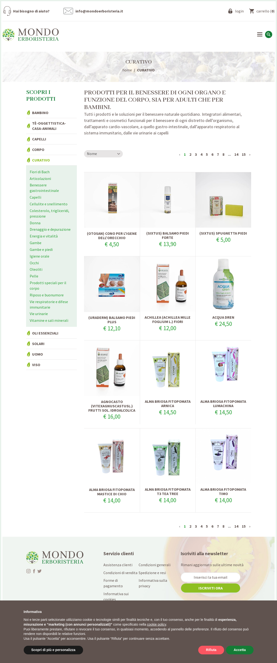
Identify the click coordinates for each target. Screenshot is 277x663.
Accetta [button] (240, 650)
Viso (36, 364)
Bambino (40, 112)
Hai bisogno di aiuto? (31, 11)
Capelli (39, 139)
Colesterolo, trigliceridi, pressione (49, 213)
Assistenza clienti (117, 564)
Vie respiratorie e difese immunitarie (49, 304)
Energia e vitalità (44, 236)
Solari (38, 343)
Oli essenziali (45, 333)
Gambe (35, 242)
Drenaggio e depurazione (50, 229)
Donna (35, 222)
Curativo (41, 160)
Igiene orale (39, 256)
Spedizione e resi (152, 572)
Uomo (37, 354)
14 (236, 154)
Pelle (34, 276)
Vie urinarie (39, 313)
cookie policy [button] (156, 624)
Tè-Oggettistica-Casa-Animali (49, 126)
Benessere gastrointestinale (44, 188)
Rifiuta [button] (211, 650)
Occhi (34, 262)
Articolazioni (40, 178)
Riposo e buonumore (47, 295)
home (127, 70)
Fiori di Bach (40, 171)
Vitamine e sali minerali (49, 320)
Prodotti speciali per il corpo (48, 285)
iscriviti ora (210, 588)
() (265, 11)
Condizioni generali (154, 564)
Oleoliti (36, 269)
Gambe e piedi (41, 249)
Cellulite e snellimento (49, 204)
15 (244, 154)
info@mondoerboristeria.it (99, 11)
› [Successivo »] (249, 154)
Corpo (38, 149)
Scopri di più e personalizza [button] (53, 650)
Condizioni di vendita (120, 572)
